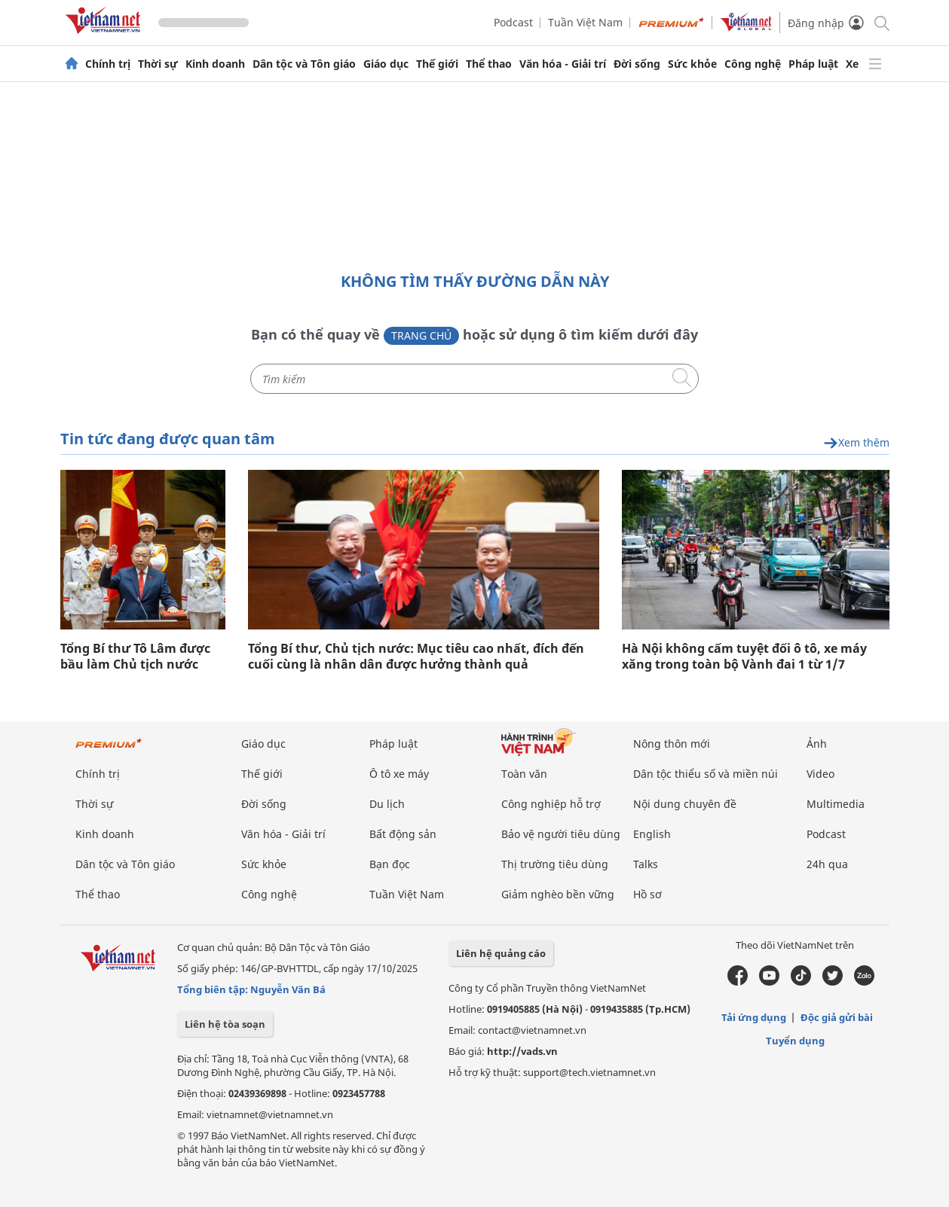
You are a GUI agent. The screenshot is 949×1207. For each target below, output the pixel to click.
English (652, 834)
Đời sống (637, 64)
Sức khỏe (692, 64)
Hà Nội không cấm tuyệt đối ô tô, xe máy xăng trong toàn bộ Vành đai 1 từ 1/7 (744, 656)
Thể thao (489, 64)
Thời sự (158, 64)
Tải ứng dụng (753, 1017)
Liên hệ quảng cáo (501, 953)
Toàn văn (524, 774)
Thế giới (437, 64)
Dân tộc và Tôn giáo (304, 64)
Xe (852, 64)
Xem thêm (856, 443)
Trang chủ (421, 335)
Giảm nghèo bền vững (557, 894)
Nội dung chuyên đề (684, 804)
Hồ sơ (647, 894)
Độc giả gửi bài (837, 1017)
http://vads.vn (522, 1051)
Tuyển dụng (795, 1040)
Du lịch (387, 804)
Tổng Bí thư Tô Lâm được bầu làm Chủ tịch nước (135, 656)
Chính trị (107, 64)
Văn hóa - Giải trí (562, 64)
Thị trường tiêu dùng (554, 864)
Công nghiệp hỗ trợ (551, 804)
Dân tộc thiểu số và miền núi (705, 774)
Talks (645, 864)
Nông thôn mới (671, 743)
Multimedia (836, 804)
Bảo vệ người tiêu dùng (560, 834)
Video (820, 774)
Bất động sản (402, 834)
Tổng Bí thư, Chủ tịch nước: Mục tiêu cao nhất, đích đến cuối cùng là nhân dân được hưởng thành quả (416, 656)
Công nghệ (752, 64)
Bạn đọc (389, 864)
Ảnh (817, 743)
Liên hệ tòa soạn (225, 1024)
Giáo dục (386, 64)
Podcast (513, 22)
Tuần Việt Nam (585, 22)
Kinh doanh (215, 64)
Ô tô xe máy (399, 774)
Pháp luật (813, 64)
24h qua (827, 864)
